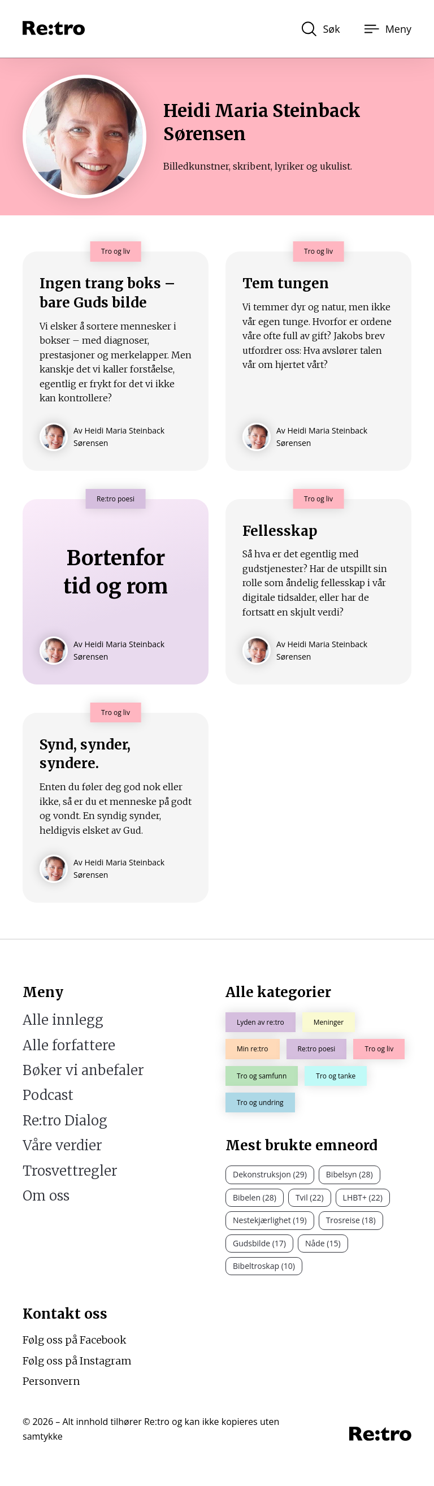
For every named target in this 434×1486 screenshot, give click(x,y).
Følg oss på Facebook (75, 1339)
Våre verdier (62, 1145)
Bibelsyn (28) (349, 1174)
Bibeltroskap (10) (264, 1265)
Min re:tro (252, 1049)
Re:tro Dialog (65, 1120)
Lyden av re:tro (260, 1022)
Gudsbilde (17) (259, 1243)
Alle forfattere (69, 1045)
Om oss (46, 1196)
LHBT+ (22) (363, 1197)
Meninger (329, 1022)
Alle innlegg (63, 1020)
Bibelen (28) (254, 1197)
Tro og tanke (335, 1076)
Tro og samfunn (262, 1076)
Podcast (48, 1095)
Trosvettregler (70, 1171)
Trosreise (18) (351, 1220)
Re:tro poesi (317, 1049)
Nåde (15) (323, 1243)
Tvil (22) (310, 1197)
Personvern (51, 1381)
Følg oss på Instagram (77, 1360)
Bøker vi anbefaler (83, 1070)
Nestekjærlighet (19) (270, 1220)
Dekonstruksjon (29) (270, 1174)
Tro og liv (378, 1049)
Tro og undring (260, 1102)
